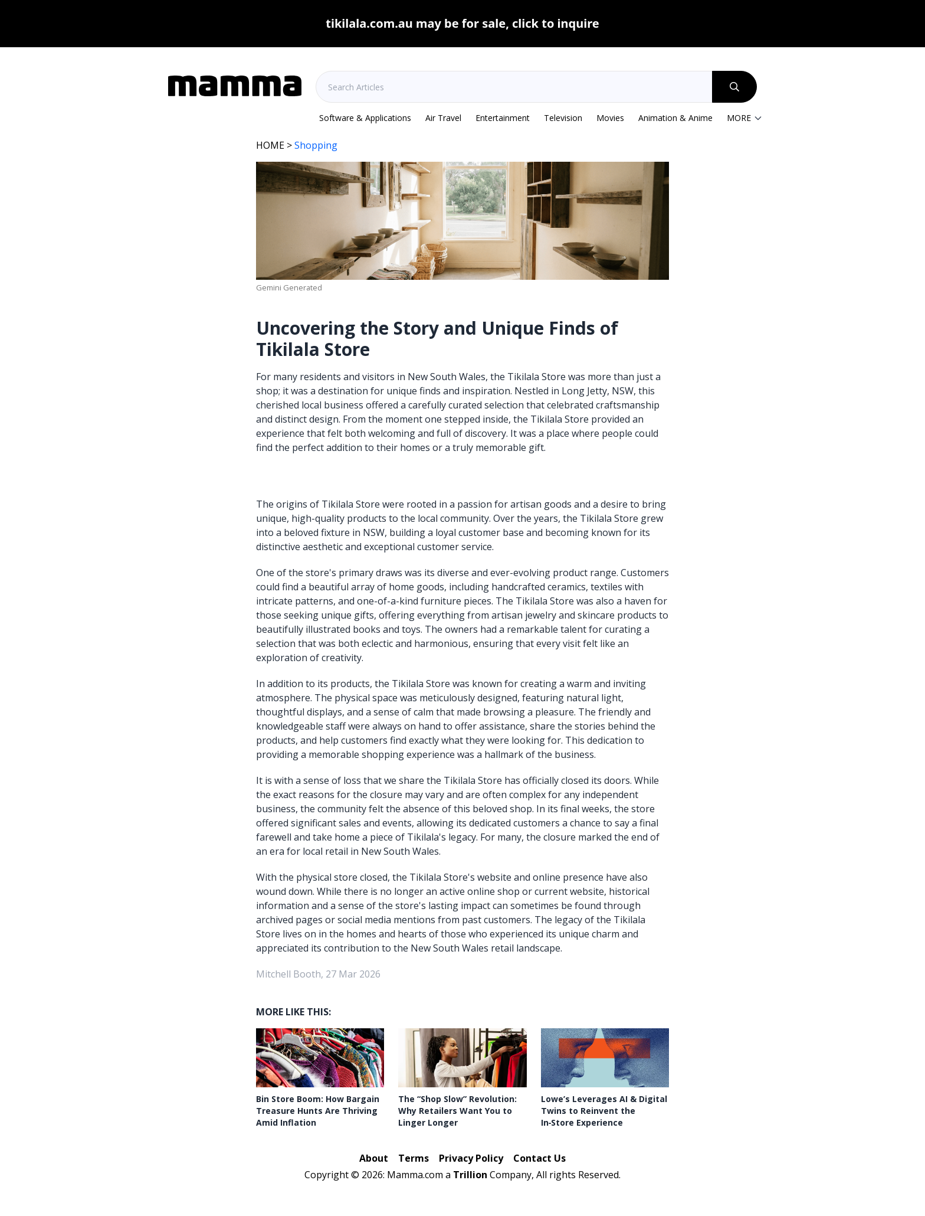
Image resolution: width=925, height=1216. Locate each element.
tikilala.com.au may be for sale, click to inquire (462, 23)
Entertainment (502, 117)
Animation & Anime (675, 117)
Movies (610, 117)
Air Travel (443, 117)
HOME (270, 145)
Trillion (470, 1174)
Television (563, 117)
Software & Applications (365, 117)
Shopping (315, 145)
